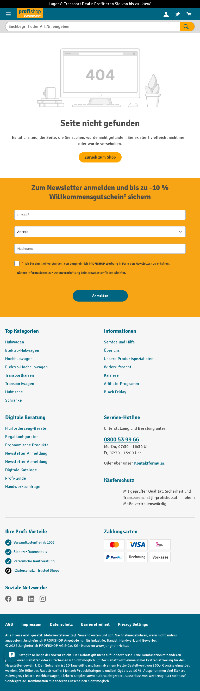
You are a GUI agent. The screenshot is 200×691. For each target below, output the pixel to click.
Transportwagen (19, 383)
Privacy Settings (133, 624)
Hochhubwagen (19, 358)
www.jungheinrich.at (112, 645)
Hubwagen (14, 342)
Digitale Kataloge (21, 470)
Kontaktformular (149, 463)
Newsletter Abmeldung (26, 461)
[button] (50, 419)
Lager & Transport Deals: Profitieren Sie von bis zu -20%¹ (100, 3)
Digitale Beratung (25, 417)
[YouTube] (20, 600)
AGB (9, 624)
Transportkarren (19, 375)
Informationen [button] (120, 331)
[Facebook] (8, 600)
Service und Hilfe (119, 342)
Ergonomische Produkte (27, 445)
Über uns (112, 350)
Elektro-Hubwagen (22, 350)
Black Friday (115, 392)
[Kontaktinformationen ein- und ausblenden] (12, 655)
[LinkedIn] (31, 600)
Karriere (111, 375)
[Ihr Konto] (166, 14)
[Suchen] (187, 26)
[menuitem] (166, 14)
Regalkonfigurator (21, 436)
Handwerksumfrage (22, 486)
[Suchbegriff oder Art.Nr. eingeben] (92, 26)
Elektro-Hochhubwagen (26, 367)
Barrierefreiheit (95, 624)
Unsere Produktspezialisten (128, 358)
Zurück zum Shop (100, 157)
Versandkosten (89, 635)
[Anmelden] (100, 296)
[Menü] (8, 14)
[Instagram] (43, 600)
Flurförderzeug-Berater (26, 428)
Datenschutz (61, 624)
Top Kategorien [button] (22, 331)
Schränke (13, 400)
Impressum (31, 624)
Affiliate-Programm (121, 383)
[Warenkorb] (189, 14)
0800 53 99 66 (121, 439)
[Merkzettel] (177, 14)
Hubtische (14, 392)
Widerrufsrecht (117, 367)
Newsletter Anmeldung (26, 453)
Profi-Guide (15, 478)
